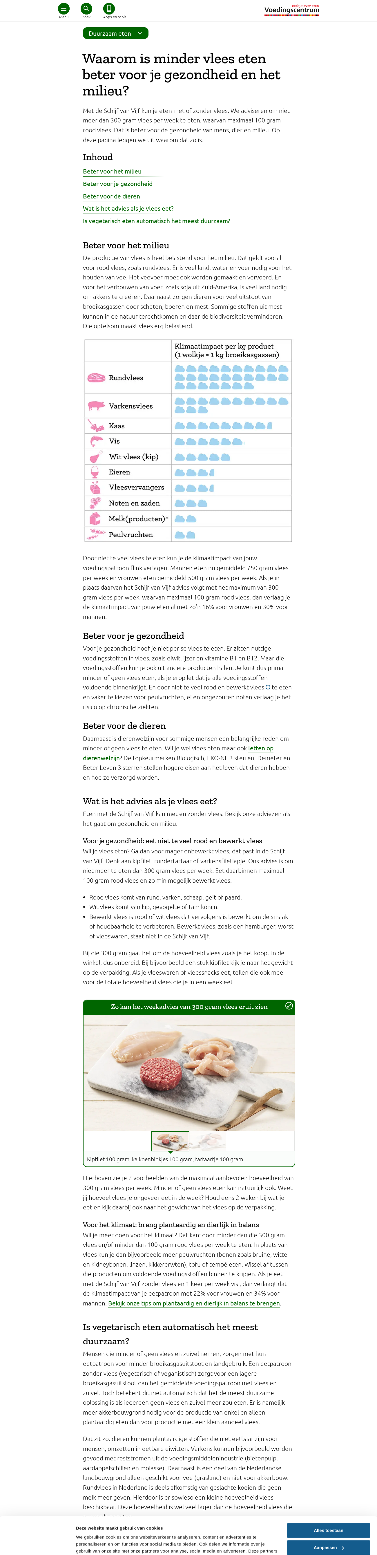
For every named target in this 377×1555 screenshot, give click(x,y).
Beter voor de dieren (111, 196)
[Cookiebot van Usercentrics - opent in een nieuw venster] (37, 1543)
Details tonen (90, 1543)
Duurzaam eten (117, 33)
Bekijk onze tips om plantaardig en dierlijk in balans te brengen (194, 1303)
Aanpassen (329, 1509)
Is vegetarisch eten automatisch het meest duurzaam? (156, 220)
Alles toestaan (328, 1493)
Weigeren (328, 1527)
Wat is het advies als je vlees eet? (128, 208)
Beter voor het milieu (112, 171)
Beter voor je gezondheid (118, 183)
